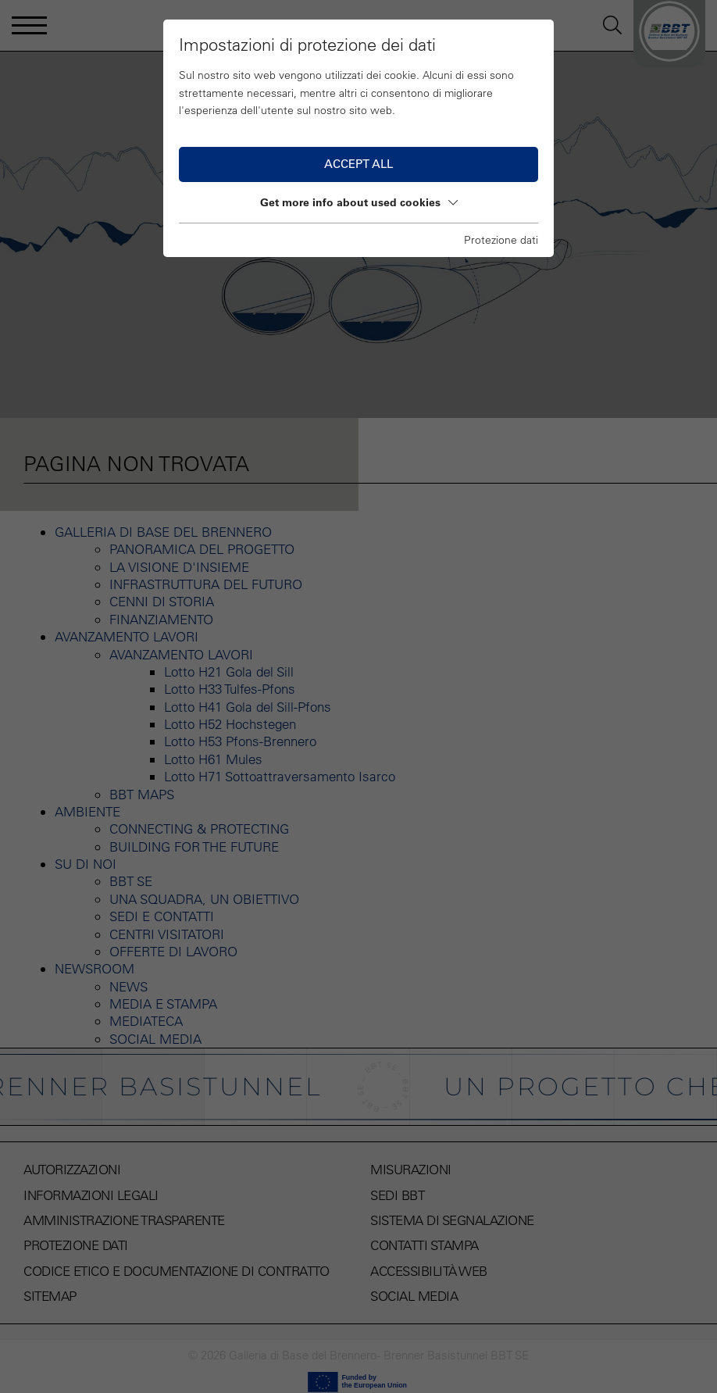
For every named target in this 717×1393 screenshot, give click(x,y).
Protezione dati (501, 240)
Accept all (358, 163)
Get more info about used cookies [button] (359, 202)
